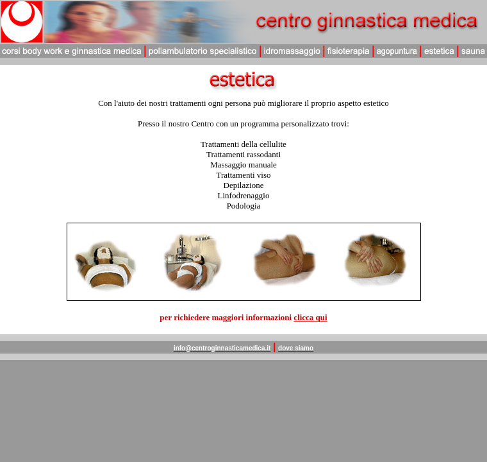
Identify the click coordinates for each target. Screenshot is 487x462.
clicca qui (310, 317)
